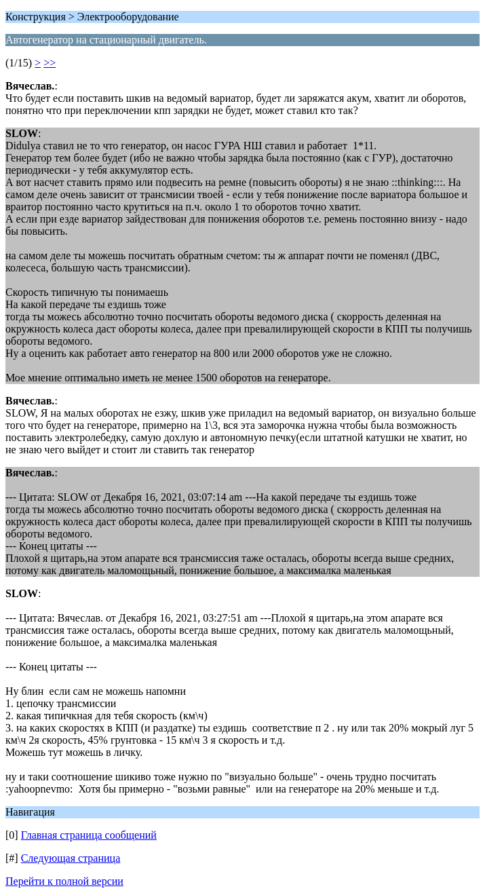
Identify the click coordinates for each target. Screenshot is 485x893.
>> (49, 63)
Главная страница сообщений (89, 835)
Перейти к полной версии (64, 881)
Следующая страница (71, 858)
